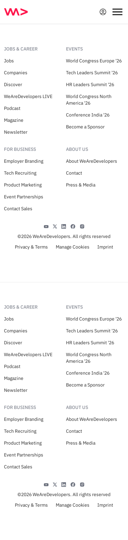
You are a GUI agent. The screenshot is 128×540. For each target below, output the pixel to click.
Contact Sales (18, 209)
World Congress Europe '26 (94, 61)
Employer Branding (23, 161)
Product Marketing (23, 185)
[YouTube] (46, 225)
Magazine (13, 120)
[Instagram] (82, 225)
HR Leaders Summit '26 (90, 84)
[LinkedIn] (63, 225)
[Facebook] (73, 225)
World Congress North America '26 (89, 99)
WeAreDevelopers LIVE (28, 96)
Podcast (12, 108)
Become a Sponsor (85, 127)
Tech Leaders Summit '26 (92, 73)
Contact (74, 173)
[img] (16, 12)
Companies (15, 73)
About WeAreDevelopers (91, 161)
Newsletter (15, 132)
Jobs (9, 61)
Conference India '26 (88, 115)
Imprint (105, 247)
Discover (13, 84)
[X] (55, 225)
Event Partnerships (23, 197)
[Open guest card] (103, 12)
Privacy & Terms (31, 247)
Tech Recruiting (20, 173)
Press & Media (80, 185)
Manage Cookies (72, 247)
